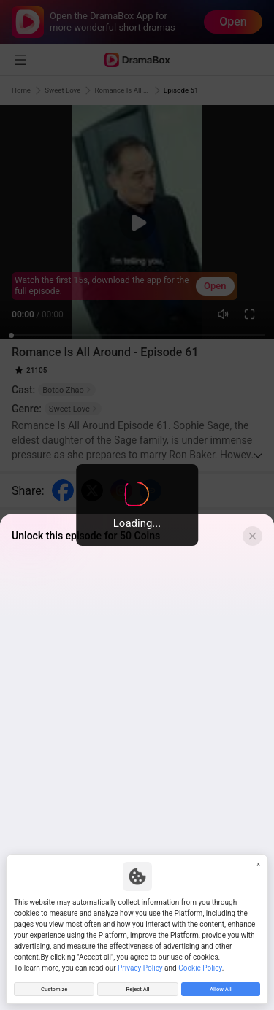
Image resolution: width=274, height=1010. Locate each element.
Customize (54, 988)
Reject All (137, 988)
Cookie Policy (199, 965)
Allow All (220, 988)
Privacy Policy (140, 965)
